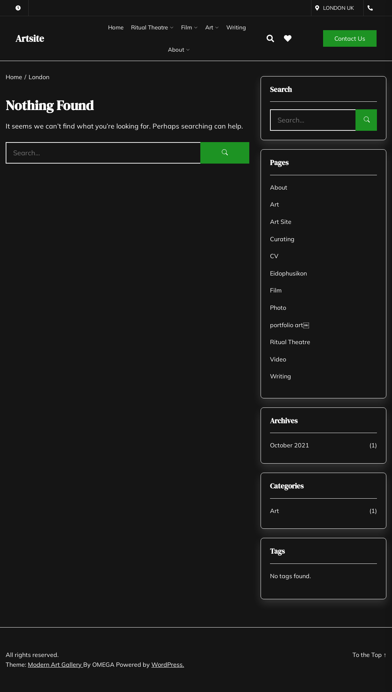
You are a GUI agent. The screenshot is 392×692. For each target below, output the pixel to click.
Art (209, 27)
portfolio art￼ (289, 325)
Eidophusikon (288, 273)
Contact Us (349, 38)
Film (186, 27)
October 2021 (289, 445)
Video (278, 359)
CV (274, 256)
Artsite (29, 38)
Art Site (280, 221)
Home (116, 27)
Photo (278, 307)
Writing (236, 27)
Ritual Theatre (149, 27)
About (176, 49)
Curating (282, 239)
